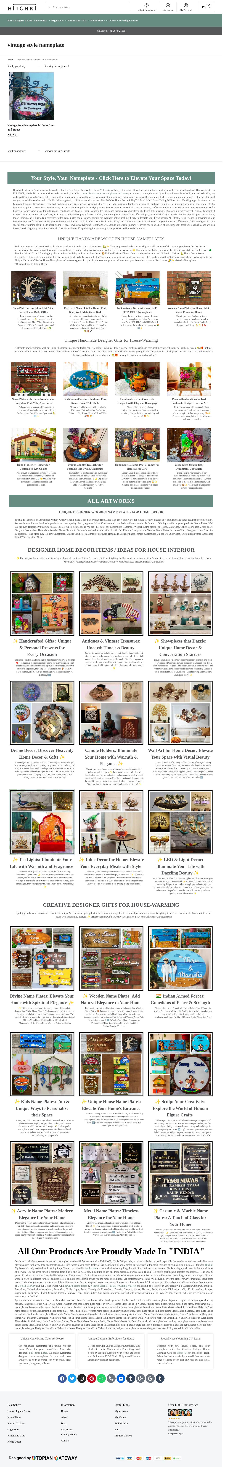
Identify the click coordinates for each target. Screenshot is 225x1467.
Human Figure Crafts (18, 1409)
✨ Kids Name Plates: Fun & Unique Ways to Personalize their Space (42, 1106)
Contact (65, 1438)
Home (10, 57)
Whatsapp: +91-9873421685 (111, 29)
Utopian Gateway (26, 1284)
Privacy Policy (69, 1432)
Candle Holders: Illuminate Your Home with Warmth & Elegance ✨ (111, 755)
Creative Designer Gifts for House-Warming (111, 903)
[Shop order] (23, 64)
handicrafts (90, 1266)
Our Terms (66, 1427)
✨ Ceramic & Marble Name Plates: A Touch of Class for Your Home (180, 1215)
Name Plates (14, 1415)
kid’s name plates (38, 1350)
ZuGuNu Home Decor (76, 1284)
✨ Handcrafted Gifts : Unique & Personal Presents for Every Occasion (42, 646)
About (64, 1415)
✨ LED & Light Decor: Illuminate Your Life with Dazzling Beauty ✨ (180, 864)
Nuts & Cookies (16, 1421)
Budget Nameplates (146, 7)
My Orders (120, 1415)
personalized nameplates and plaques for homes (104, 191)
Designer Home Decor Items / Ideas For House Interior (111, 548)
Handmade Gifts (16, 1433)
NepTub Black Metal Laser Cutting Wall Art (114, 1284)
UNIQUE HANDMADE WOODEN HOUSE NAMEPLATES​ (111, 236)
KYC (117, 1427)
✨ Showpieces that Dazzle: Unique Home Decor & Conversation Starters (180, 646)
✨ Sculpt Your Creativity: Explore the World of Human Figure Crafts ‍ (180, 1106)
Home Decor (184, 1350)
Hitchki (209, 1263)
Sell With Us (121, 1421)
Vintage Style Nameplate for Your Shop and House (31, 125)
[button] (207, 7)
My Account (186, 7)
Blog (63, 1421)
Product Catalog (123, 1433)
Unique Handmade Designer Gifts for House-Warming (111, 338)
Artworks (168, 7)
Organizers (13, 1427)
